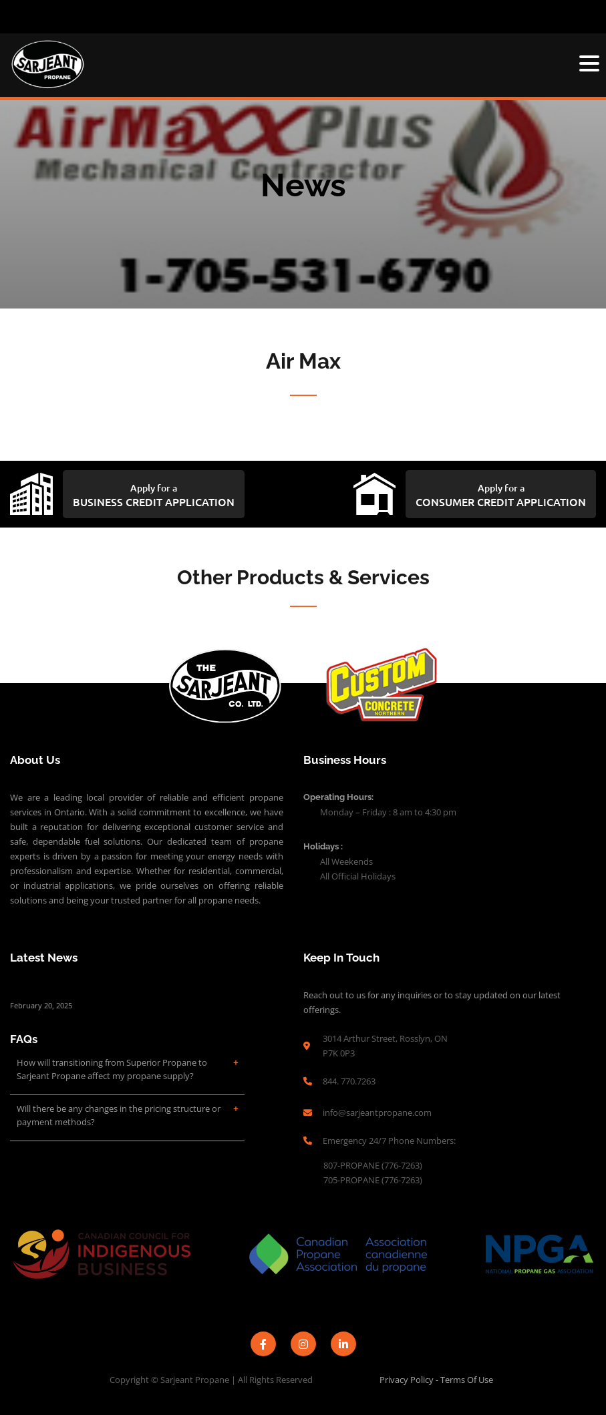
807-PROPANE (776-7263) (373, 1165)
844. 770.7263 (349, 1081)
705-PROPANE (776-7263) (373, 1180)
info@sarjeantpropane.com (377, 1112)
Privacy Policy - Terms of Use (436, 1380)
